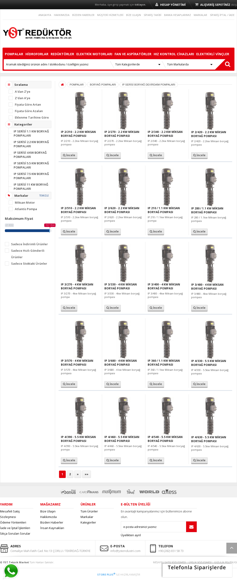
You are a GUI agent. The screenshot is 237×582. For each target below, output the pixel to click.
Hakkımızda (48, 517)
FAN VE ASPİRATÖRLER (133, 54)
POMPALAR (14, 54)
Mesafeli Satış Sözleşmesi (10, 514)
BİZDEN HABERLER (83, 15)
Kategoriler (88, 522)
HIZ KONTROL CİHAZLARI (174, 54)
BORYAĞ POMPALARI (103, 84)
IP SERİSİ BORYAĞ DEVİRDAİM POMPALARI (148, 84)
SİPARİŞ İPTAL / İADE (222, 15)
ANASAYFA (44, 15)
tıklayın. (140, 4)
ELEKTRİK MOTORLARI (94, 54)
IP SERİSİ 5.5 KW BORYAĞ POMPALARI (31, 165)
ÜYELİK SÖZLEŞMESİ (200, 562)
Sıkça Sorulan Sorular (15, 533)
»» (86, 474)
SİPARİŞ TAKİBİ (152, 15)
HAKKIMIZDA (61, 15)
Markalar (87, 517)
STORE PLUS (106, 574)
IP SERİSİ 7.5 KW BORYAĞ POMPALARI (31, 176)
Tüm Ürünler (89, 511)
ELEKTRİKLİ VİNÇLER (212, 54)
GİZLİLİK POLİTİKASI (225, 562)
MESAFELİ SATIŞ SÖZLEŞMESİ (169, 562)
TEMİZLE (44, 195)
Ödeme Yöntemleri (13, 522)
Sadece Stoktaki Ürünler (29, 263)
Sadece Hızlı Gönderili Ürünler (27, 253)
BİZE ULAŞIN (133, 15)
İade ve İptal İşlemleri (15, 528)
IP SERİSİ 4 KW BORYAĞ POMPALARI (30, 154)
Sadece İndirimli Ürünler (29, 244)
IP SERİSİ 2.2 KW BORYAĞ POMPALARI (31, 144)
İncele (69, 155)
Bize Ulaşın (48, 511)
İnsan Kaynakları (52, 528)
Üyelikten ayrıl (131, 535)
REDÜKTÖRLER (62, 54)
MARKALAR (200, 15)
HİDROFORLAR (36, 54)
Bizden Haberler (51, 522)
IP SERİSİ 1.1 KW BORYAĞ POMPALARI (31, 133)
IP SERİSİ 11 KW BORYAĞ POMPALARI (31, 186)
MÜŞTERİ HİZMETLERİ (110, 15)
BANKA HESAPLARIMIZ (177, 15)
